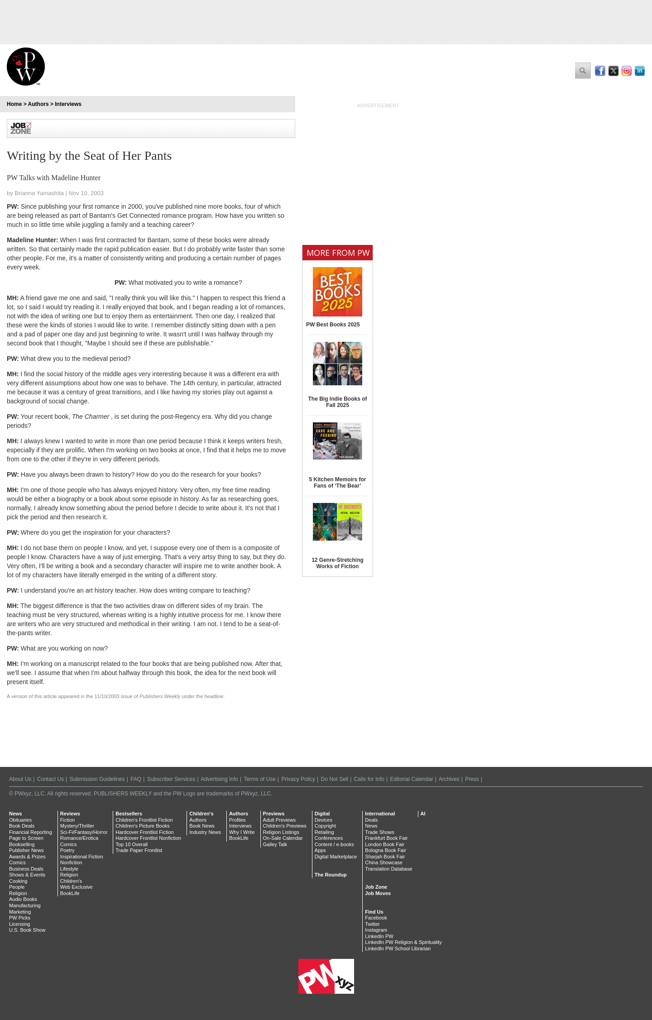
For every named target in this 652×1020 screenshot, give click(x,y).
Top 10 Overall (131, 844)
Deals (371, 820)
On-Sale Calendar (283, 838)
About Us (20, 779)
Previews (274, 813)
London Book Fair (384, 844)
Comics (17, 862)
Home (14, 104)
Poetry (67, 850)
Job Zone (376, 887)
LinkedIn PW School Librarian (398, 948)
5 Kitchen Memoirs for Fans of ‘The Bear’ (337, 482)
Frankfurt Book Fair (386, 838)
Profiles (237, 820)
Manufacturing (25, 905)
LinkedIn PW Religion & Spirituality (403, 942)
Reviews (70, 813)
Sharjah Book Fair (385, 856)
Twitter (372, 924)
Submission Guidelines (97, 779)
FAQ (135, 779)
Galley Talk (275, 844)
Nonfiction (71, 862)
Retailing (324, 832)
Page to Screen (26, 838)
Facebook (376, 917)
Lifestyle (69, 869)
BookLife (70, 893)
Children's (71, 881)
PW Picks (19, 917)
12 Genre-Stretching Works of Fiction (338, 563)
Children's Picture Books (142, 825)
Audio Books (23, 899)
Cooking (18, 881)
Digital (322, 813)
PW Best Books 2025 (333, 324)
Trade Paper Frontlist (138, 850)
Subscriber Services (171, 779)
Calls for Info (369, 779)
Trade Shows (379, 832)
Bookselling (21, 844)
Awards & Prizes (27, 856)
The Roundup (331, 874)
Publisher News (26, 850)
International (380, 813)
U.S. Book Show (27, 930)
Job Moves (378, 893)
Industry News (205, 832)
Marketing (20, 912)
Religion (18, 893)
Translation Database (388, 869)
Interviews (68, 104)
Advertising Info (219, 779)
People (16, 887)
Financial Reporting (30, 832)
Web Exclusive (76, 887)
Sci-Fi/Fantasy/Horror (84, 832)
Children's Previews (285, 825)
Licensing (19, 924)
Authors (38, 104)
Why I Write (242, 832)
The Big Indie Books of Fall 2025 (337, 402)
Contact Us (50, 779)
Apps (320, 850)
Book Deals (21, 825)
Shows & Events (27, 874)
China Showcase (384, 862)
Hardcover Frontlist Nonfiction (148, 838)
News (15, 813)
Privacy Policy (298, 779)
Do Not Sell (334, 779)
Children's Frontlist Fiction (144, 820)
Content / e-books (334, 844)
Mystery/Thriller (77, 825)
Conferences (329, 838)
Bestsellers (128, 813)
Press (472, 779)
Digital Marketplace (336, 856)
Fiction (67, 820)
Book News (202, 825)
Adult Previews (279, 820)
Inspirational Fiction (81, 856)
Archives (449, 779)
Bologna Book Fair (385, 850)
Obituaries (20, 820)
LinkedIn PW (379, 936)
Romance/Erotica (79, 838)
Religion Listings (281, 832)
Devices (323, 820)
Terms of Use (260, 779)
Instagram (376, 930)
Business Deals (26, 869)
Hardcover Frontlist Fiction (144, 832)
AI (423, 813)
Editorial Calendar (411, 779)
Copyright (325, 825)
